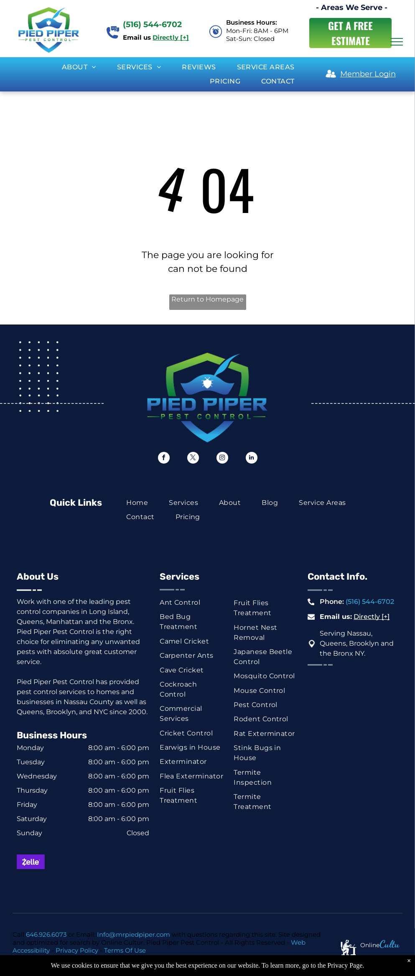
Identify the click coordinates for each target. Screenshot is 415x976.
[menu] (396, 42)
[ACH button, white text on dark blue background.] (95, 884)
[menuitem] (79, 67)
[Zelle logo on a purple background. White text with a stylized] (31, 861)
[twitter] (193, 459)
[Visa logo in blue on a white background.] (95, 861)
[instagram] (222, 459)
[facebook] (164, 459)
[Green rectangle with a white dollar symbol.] (31, 884)
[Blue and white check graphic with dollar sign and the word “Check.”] (63, 884)
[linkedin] (251, 459)
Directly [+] (372, 617)
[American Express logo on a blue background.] (127, 861)
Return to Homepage (207, 299)
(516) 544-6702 (370, 602)
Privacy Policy (77, 950)
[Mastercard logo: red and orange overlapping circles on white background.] (63, 861)
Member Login (368, 74)
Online (369, 945)
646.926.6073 (46, 934)
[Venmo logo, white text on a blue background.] (127, 884)
